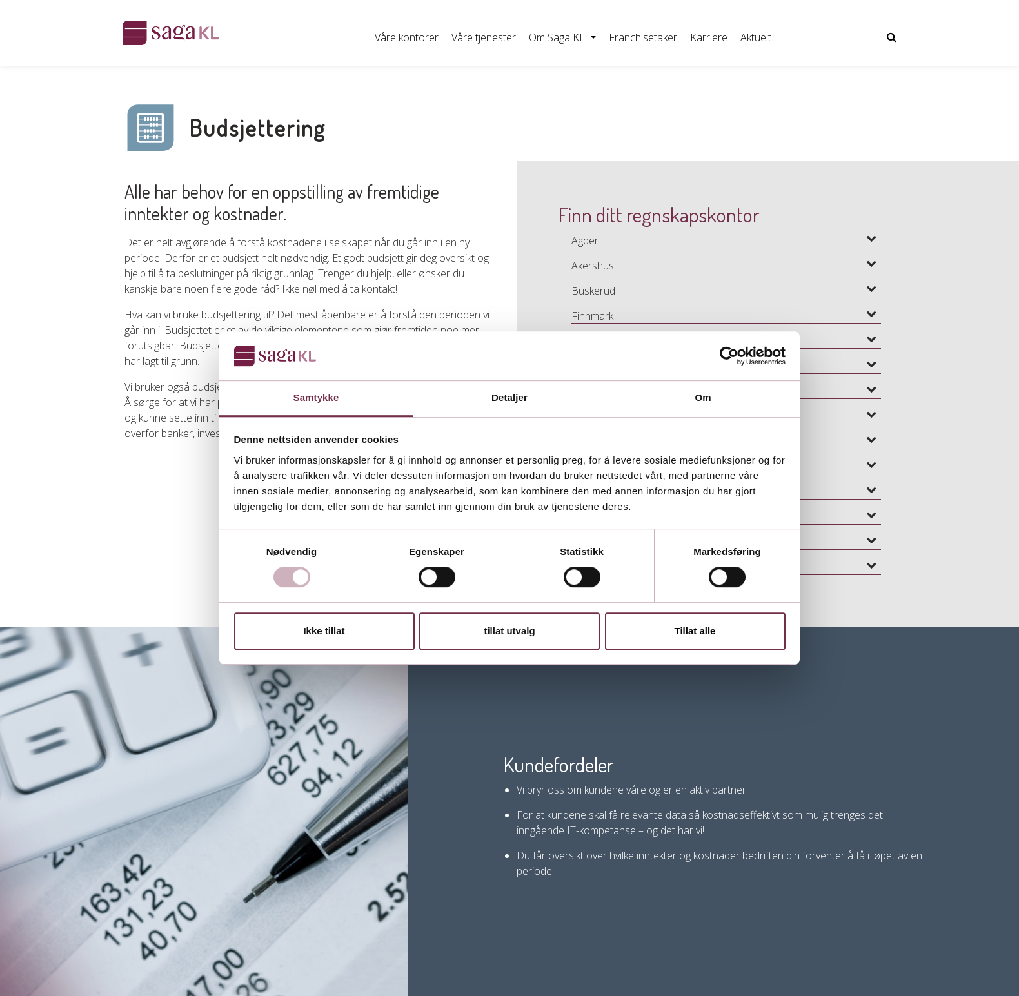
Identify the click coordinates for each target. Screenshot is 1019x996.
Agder (585, 240)
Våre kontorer (407, 37)
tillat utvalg (509, 630)
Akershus (592, 266)
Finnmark (592, 316)
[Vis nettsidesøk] (891, 37)
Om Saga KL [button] (558, 37)
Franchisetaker (643, 37)
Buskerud (593, 291)
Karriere (708, 37)
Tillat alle (695, 630)
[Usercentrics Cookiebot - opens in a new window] (729, 356)
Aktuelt (755, 37)
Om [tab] (703, 398)
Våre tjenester (483, 37)
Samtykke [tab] (316, 398)
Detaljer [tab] (509, 398)
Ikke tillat (323, 630)
